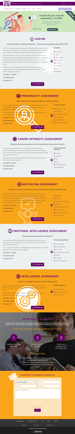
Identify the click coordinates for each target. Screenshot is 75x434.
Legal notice (24, 425)
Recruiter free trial (65, 9)
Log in (70, 3)
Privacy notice (36, 425)
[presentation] (37, 403)
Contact (39, 9)
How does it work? (21, 9)
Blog (33, 9)
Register (63, 3)
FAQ (29, 9)
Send (37, 410)
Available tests (8, 9)
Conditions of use (49, 425)
